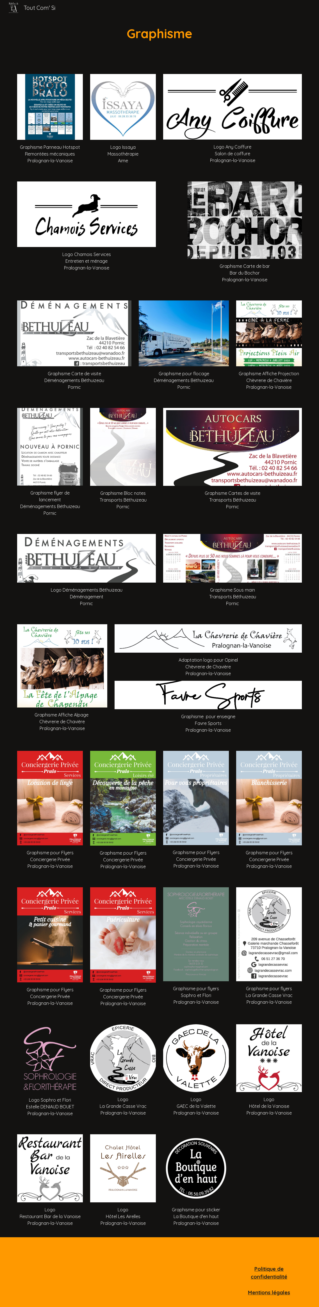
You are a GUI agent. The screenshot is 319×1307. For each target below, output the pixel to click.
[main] (159, 34)
